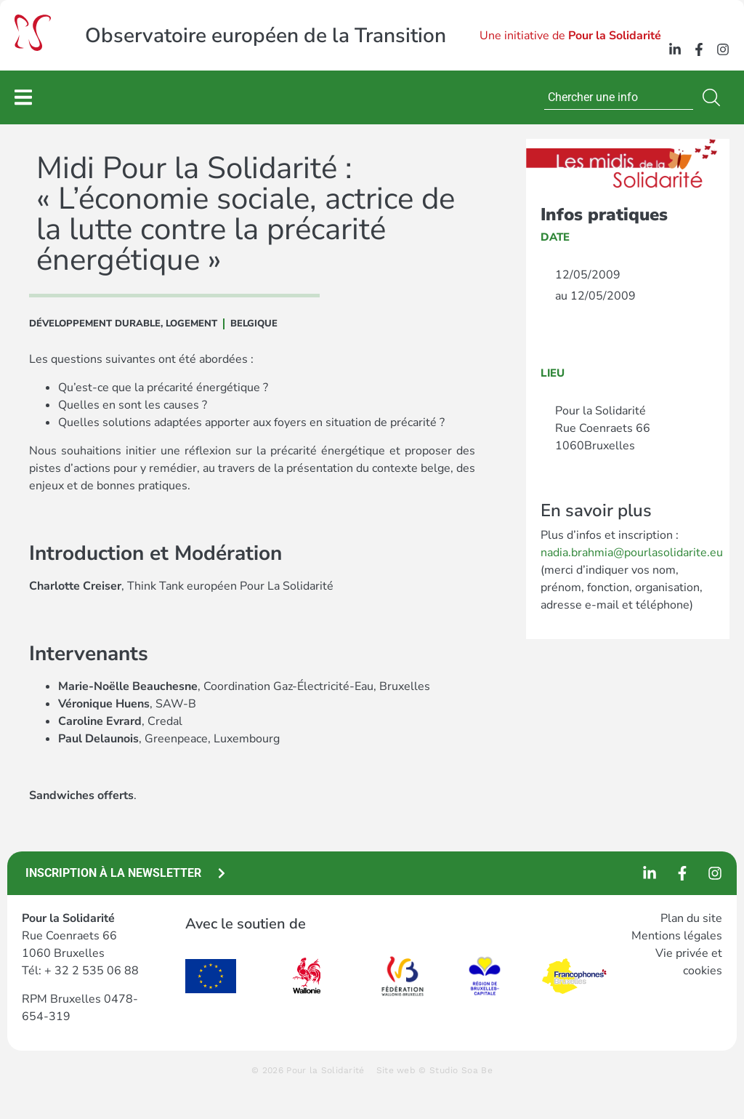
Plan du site (691, 918)
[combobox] (618, 97)
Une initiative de (570, 36)
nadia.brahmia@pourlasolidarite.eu (632, 553)
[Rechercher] (714, 97)
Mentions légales (676, 936)
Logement (191, 323)
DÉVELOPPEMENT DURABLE (95, 323)
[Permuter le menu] (23, 97)
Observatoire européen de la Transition (265, 35)
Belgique (254, 323)
